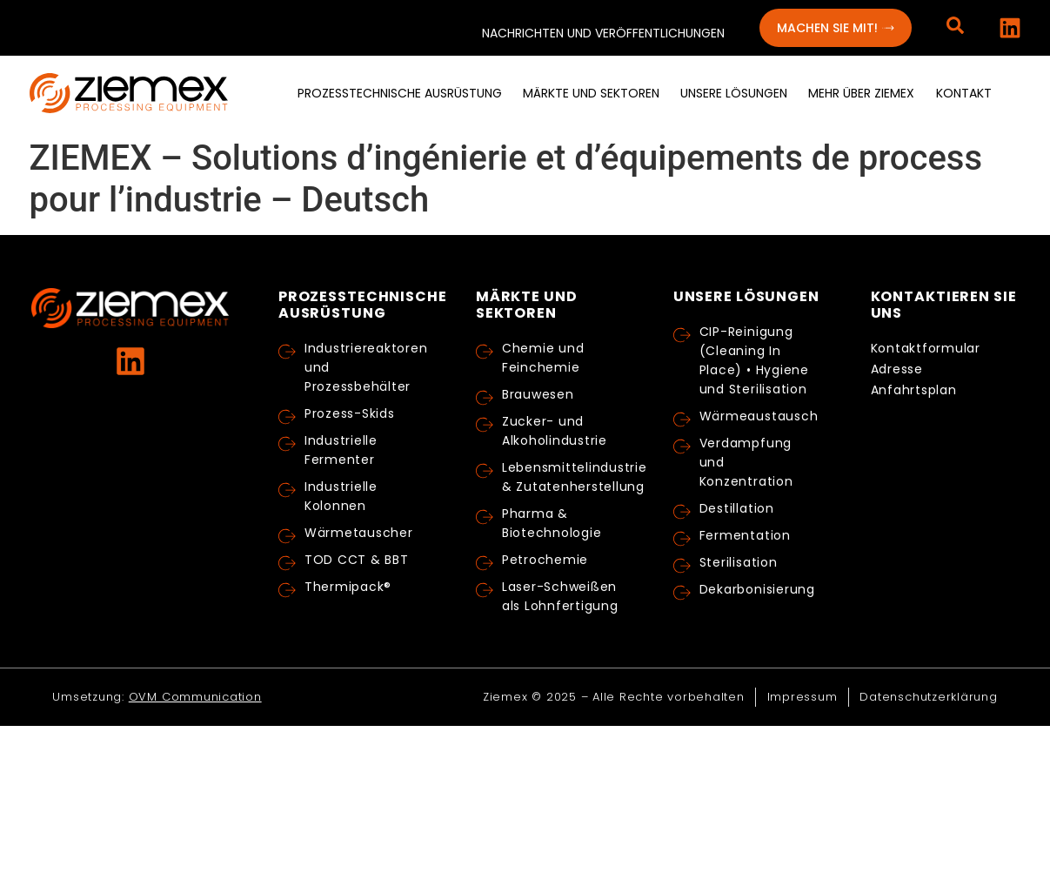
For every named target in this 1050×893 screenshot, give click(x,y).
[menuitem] (400, 93)
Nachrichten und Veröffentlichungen (603, 33)
